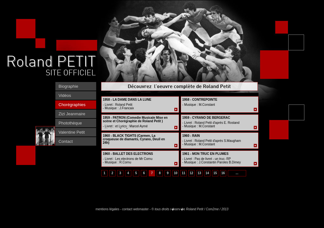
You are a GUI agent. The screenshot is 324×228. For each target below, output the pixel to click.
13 (199, 173)
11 (183, 173)
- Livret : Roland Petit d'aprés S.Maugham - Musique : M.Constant (211, 142)
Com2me (212, 209)
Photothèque (70, 123)
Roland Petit (194, 209)
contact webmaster (135, 209)
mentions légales (107, 209)
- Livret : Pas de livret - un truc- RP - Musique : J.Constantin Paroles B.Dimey (211, 160)
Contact (66, 141)
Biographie (68, 86)
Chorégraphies (72, 104)
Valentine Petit (72, 132)
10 (175, 173)
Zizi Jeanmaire (72, 113)
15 (215, 173)
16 (223, 173)
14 (207, 173)
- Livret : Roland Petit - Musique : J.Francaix (118, 106)
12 (191, 173)
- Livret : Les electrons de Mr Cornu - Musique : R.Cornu (128, 160)
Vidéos (65, 95)
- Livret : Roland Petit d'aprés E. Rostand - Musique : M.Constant (211, 124)
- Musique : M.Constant (198, 104)
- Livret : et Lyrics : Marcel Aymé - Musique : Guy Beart (125, 127)
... (237, 173)
